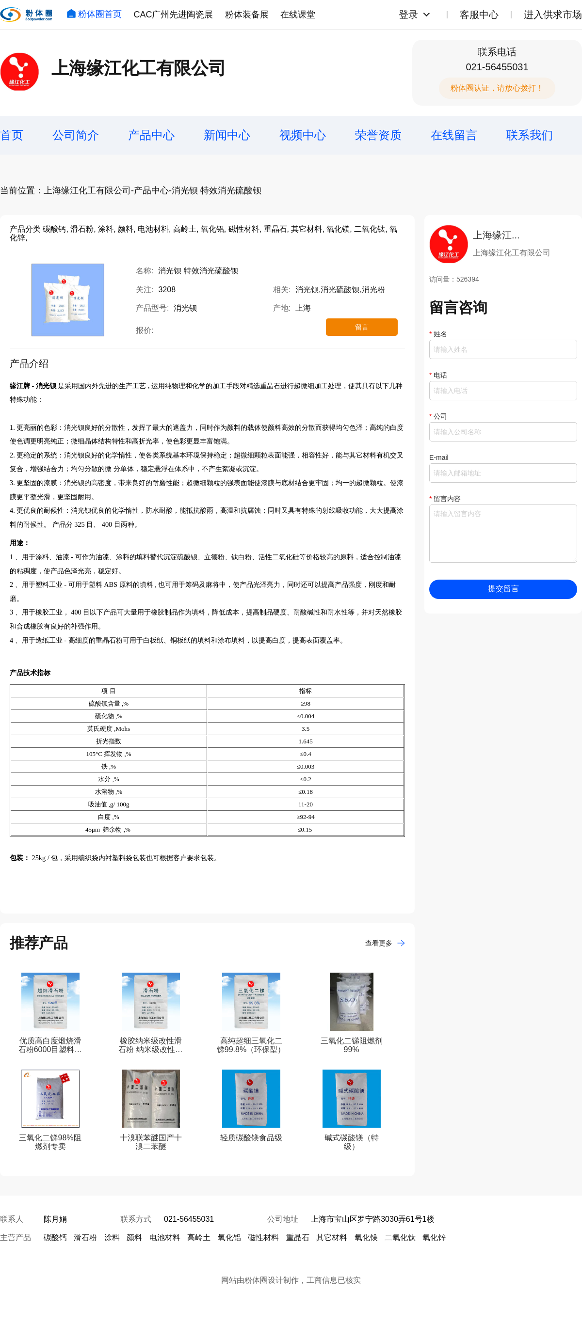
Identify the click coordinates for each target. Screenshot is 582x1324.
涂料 (112, 1237)
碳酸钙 (55, 1237)
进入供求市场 (553, 14)
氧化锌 (434, 1237)
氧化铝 (229, 1237)
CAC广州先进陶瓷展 (173, 14)
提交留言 (503, 588)
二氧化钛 (400, 1237)
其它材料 (331, 1237)
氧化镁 (366, 1237)
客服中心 (479, 14)
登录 (408, 14)
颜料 (134, 1237)
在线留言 (454, 135)
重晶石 (297, 1237)
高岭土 (198, 1237)
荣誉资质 (378, 135)
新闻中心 (227, 135)
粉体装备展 (247, 14)
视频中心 (302, 135)
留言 (362, 327)
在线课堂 (297, 14)
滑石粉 (85, 1237)
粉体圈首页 (94, 14)
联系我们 (529, 135)
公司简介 (75, 135)
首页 (11, 135)
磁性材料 (263, 1237)
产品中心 (151, 135)
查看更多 (385, 943)
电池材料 (164, 1237)
